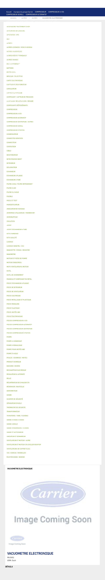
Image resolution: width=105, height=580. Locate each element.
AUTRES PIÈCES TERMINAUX (33, 93)
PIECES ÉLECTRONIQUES (15, 25)
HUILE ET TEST (32, 59)
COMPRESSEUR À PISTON (46, 17)
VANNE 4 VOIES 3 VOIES (15, 77)
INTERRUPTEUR (12, 46)
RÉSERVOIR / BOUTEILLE (27, 74)
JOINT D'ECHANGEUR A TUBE (42, 35)
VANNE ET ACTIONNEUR (58, 74)
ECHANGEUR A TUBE (42, 33)
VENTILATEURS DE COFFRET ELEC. (41, 48)
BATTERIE (10, 33)
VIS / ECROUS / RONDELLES (56, 93)
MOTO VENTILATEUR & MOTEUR (18, 38)
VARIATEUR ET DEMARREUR (33, 43)
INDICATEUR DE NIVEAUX (63, 90)
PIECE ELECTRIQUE (13, 43)
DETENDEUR (10, 69)
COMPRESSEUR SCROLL (15, 14)
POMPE (49, 53)
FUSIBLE (9, 48)
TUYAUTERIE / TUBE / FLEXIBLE (55, 87)
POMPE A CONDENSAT (14, 56)
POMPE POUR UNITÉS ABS (15, 59)
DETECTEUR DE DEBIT (44, 64)
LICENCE (63, 82)
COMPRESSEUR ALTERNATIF (36, 14)
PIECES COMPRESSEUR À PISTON (47, 22)
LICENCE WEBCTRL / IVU (15, 85)
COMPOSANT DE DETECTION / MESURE (40, 30)
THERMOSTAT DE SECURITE (16, 53)
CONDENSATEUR (21, 48)
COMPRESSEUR (40, 12)
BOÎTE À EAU (11, 74)
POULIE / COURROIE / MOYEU (34, 90)
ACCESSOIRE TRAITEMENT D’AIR (32, 80)
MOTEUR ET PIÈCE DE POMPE (48, 56)
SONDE (59, 48)
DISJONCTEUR (67, 46)
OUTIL (53, 95)
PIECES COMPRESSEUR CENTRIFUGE (43, 20)
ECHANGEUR (66, 30)
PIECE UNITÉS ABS (32, 98)
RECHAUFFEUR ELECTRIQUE (16, 51)
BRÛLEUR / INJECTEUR (14, 98)
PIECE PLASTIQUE (13, 72)
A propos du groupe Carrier (23, 12)
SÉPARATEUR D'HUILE (14, 61)
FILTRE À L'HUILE (60, 59)
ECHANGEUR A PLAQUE (24, 33)
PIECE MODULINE (48, 98)
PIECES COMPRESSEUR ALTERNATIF (19, 22)
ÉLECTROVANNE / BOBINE (62, 77)
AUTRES (38, 87)
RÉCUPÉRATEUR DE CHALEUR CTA (45, 82)
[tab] (52, 105)
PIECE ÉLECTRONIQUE (15, 316)
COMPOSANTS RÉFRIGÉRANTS (49, 61)
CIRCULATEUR (29, 56)
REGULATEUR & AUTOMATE (64, 27)
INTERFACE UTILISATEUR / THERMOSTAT (21, 27)
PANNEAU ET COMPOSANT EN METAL (35, 72)
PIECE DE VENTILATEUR (61, 40)
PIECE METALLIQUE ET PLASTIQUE (49, 69)
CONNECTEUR (34, 51)
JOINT (49, 90)
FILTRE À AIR (52, 80)
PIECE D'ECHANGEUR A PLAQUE (18, 35)
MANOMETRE (11, 101)
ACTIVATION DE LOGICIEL (36, 85)
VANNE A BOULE (45, 77)
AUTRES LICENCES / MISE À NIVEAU (19, 87)
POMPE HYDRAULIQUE (62, 53)
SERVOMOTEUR (31, 77)
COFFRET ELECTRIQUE (35, 46)
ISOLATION (43, 74)
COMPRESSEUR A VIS (56, 12)
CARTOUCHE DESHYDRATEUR (31, 67)
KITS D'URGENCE (42, 95)
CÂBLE (22, 46)
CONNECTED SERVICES (50, 51)
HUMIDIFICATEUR (66, 80)
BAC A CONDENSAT (58, 72)
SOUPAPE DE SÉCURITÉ (63, 64)
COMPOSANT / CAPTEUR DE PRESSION (20, 64)
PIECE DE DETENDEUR (25, 69)
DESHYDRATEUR (12, 67)
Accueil (9, 12)
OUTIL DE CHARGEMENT (15, 30)
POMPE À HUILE (30, 61)
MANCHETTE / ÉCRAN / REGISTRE (18, 82)
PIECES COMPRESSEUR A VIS (17, 20)
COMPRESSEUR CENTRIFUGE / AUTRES (20, 17)
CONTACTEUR (51, 43)
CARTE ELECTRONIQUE (35, 25)
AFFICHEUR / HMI (45, 27)
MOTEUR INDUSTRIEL (42, 40)
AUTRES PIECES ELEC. (37, 53)
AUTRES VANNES (12, 80)
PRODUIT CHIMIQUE (14, 90)
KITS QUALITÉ (62, 98)
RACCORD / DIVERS (13, 93)
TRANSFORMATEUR (53, 46)
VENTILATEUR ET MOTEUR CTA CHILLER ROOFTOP (50, 38)
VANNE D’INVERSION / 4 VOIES (55, 67)
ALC (58, 30)
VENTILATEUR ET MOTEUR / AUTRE (19, 40)
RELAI (60, 43)
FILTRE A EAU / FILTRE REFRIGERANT (20, 95)
